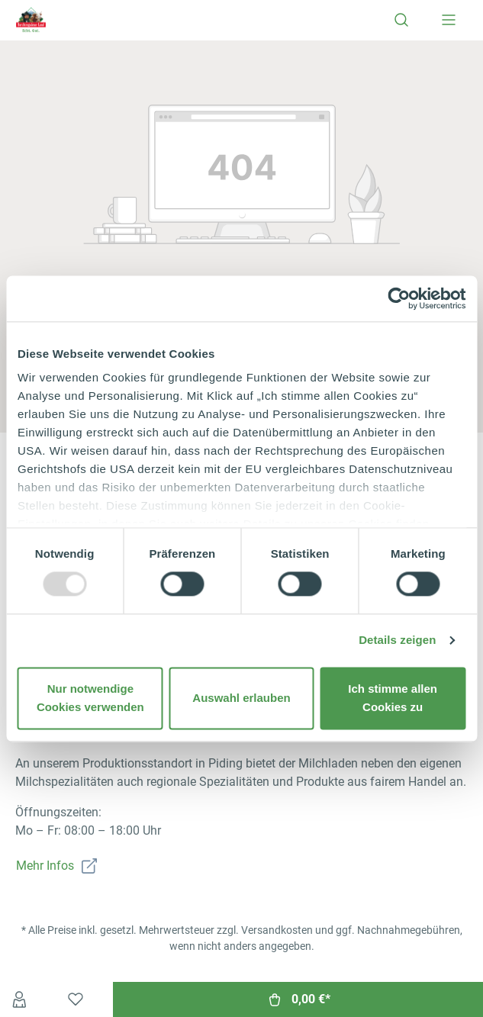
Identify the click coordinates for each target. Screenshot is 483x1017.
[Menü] (449, 19)
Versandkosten (277, 930)
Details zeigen (397, 640)
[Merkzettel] (75, 999)
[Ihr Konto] (19, 999)
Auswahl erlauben (241, 697)
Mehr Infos (45, 865)
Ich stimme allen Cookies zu (392, 697)
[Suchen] (401, 19)
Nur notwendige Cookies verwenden (90, 697)
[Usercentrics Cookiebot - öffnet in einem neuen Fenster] (398, 298)
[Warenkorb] (298, 999)
